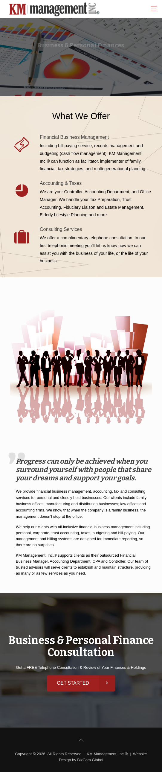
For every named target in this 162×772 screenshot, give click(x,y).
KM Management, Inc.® (107, 754)
